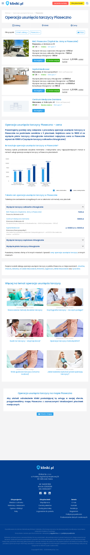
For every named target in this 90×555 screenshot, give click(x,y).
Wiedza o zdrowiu (16, 502)
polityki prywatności (68, 533)
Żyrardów (76, 269)
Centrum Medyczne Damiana (46, 99)
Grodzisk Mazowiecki (28, 269)
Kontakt (74, 505)
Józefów (81, 266)
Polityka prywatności (74, 514)
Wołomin (40, 269)
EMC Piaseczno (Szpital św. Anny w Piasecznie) (55, 41)
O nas (73, 502)
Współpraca (45, 502)
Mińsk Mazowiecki (61, 269)
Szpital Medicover (41, 69)
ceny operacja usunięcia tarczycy (64, 252)
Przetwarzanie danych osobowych (73, 517)
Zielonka (15, 269)
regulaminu (54, 533)
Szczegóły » (38, 60)
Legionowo (49, 269)
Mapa (81, 32)
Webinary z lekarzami (16, 505)
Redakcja (73, 508)
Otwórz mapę (45, 414)
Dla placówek (77, 3)
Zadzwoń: (72, 60)
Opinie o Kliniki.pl (16, 508)
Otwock (8, 269)
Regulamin (74, 511)
